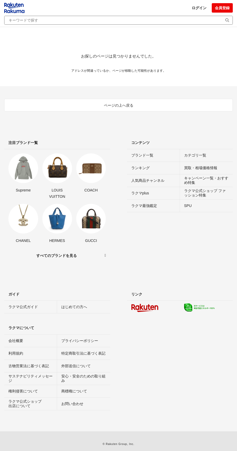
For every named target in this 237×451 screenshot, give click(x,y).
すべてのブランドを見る (56, 255)
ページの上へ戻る (118, 105)
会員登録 (222, 8)
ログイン (199, 8)
